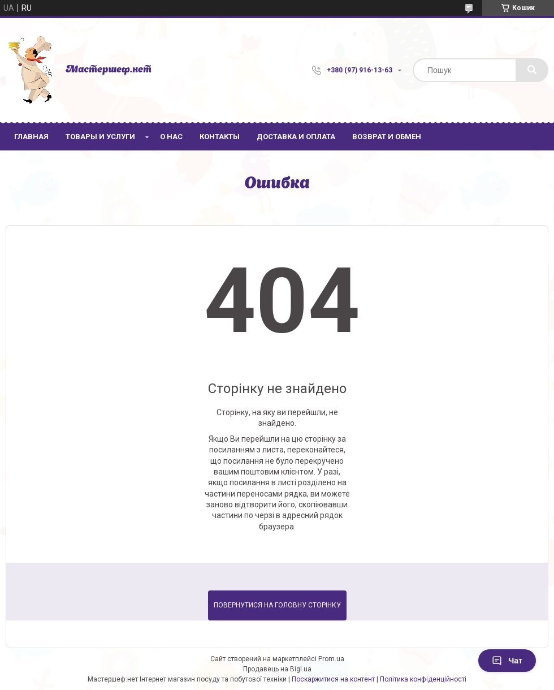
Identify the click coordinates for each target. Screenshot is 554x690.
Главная (31, 136)
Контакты (220, 136)
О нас (171, 136)
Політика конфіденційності (423, 679)
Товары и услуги (100, 136)
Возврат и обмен (386, 136)
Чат (507, 661)
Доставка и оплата (296, 136)
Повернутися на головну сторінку (277, 605)
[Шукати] (532, 70)
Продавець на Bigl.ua (277, 669)
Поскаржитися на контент (333, 679)
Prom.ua (331, 659)
